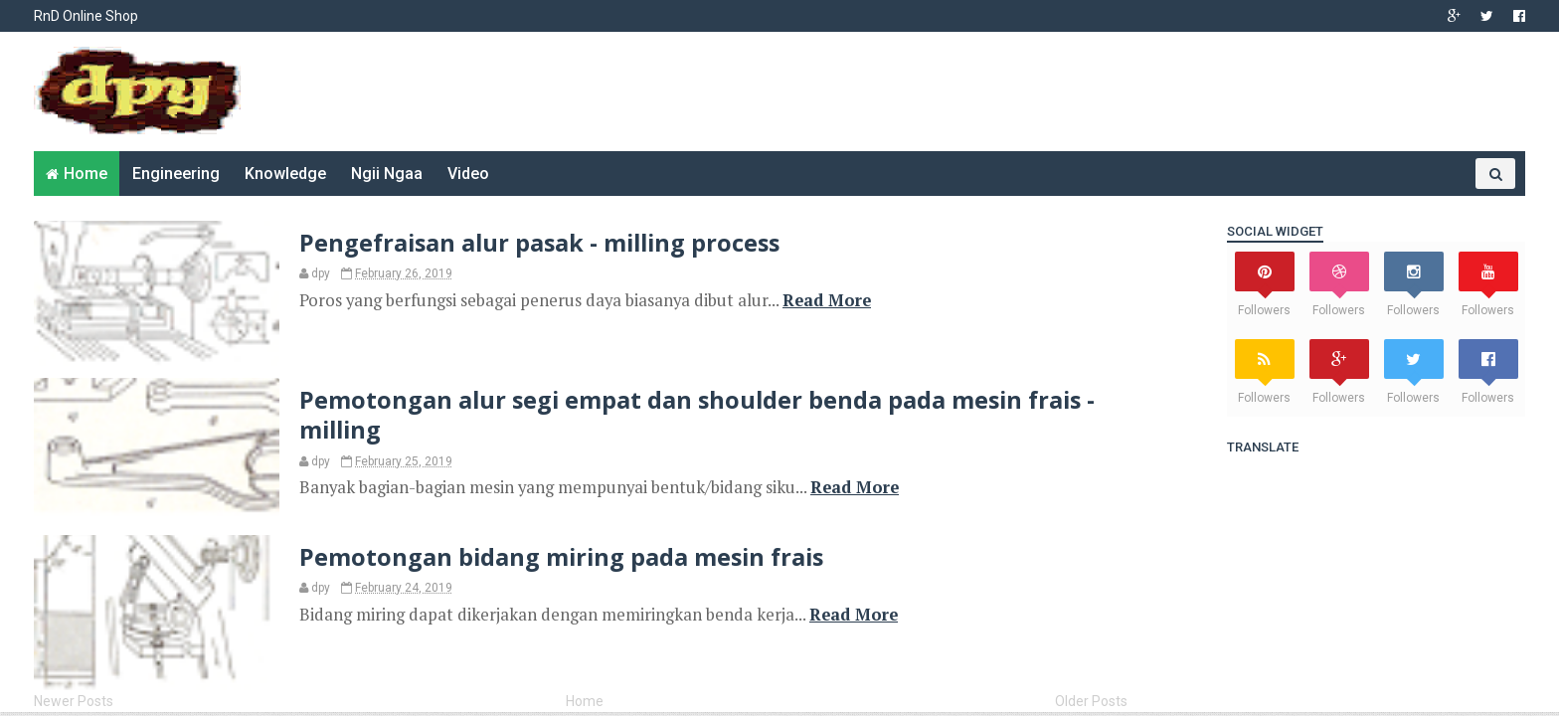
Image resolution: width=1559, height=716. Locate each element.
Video (468, 173)
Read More (826, 300)
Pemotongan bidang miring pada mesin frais (561, 557)
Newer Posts (73, 701)
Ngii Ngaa (387, 173)
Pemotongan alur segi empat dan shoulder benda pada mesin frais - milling (697, 415)
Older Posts (1091, 701)
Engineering (176, 173)
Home (85, 173)
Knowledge (285, 173)
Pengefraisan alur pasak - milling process (539, 243)
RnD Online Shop (86, 16)
